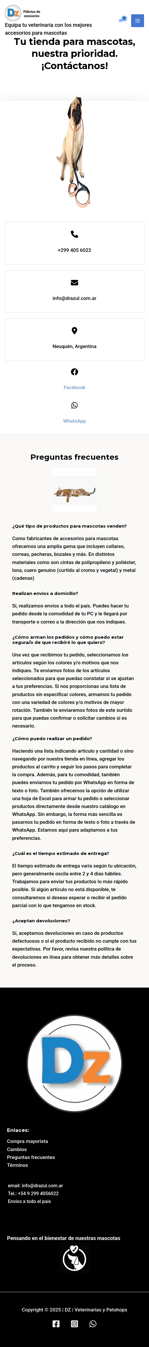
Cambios (17, 1149)
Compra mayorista (27, 1141)
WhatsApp (74, 421)
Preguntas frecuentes (31, 1157)
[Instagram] (74, 1324)
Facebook (74, 387)
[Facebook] (56, 1324)
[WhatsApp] (93, 1324)
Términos (17, 1165)
